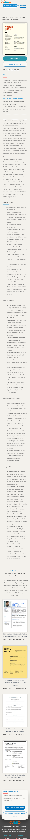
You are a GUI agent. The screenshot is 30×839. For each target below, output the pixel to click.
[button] (28, 1)
